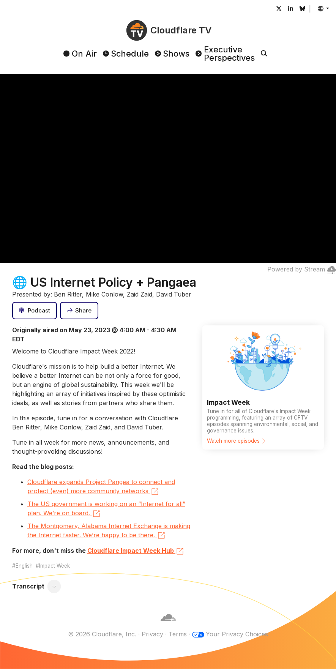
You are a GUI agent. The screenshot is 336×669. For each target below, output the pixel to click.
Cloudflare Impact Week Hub (136, 551)
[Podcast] (34, 310)
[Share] (79, 310)
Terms (178, 634)
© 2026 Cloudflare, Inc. (102, 634)
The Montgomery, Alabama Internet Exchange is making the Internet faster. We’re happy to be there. (108, 531)
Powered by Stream (301, 269)
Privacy (152, 634)
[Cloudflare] (168, 625)
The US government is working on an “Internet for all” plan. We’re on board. (106, 509)
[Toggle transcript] (54, 586)
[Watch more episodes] (263, 387)
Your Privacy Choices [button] (237, 634)
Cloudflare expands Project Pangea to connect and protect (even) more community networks (101, 487)
